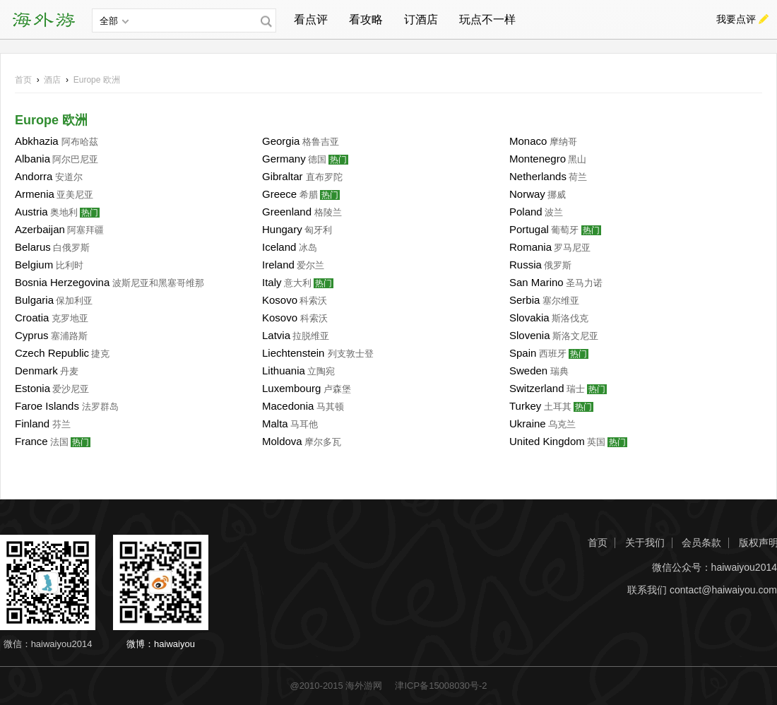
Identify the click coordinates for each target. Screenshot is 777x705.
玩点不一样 (487, 19)
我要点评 (736, 19)
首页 (23, 80)
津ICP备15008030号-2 (441, 685)
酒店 (52, 80)
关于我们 (645, 543)
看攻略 (366, 19)
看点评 (311, 19)
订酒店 (421, 19)
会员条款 (701, 543)
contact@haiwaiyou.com (723, 590)
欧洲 (96, 80)
